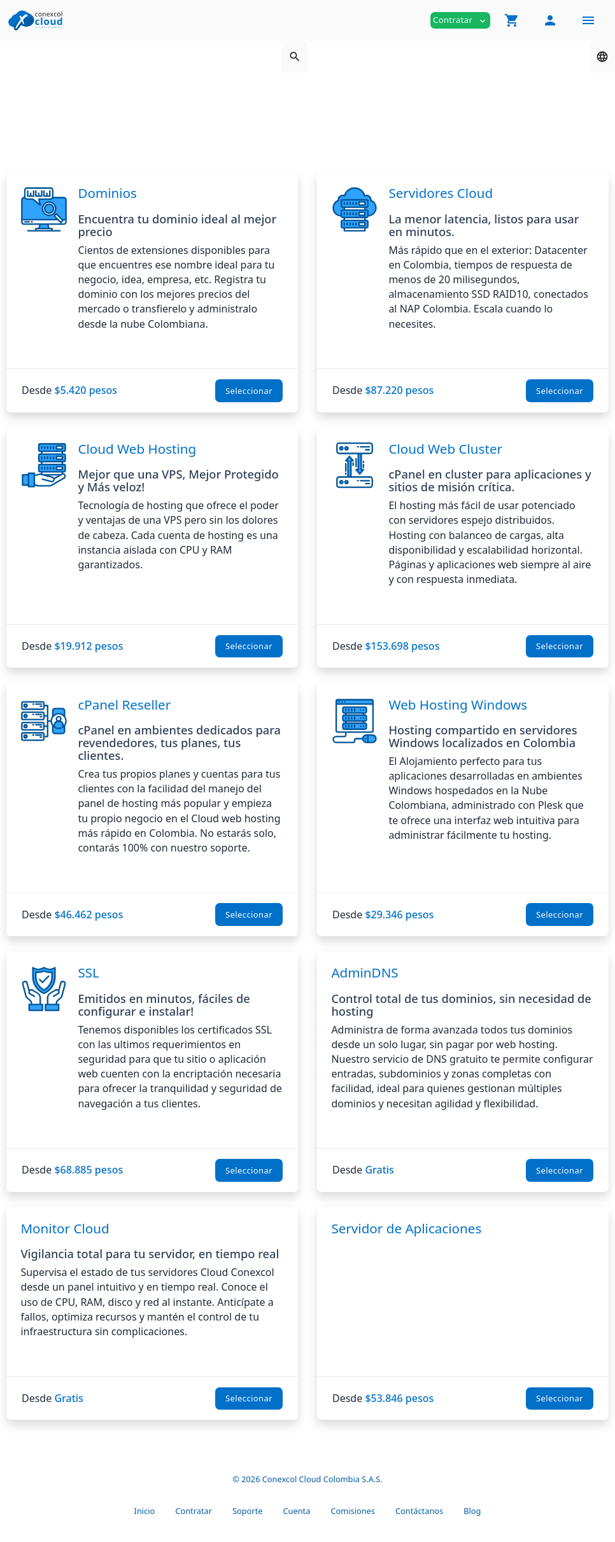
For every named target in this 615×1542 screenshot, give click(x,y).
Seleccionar (248, 390)
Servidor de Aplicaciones (406, 1228)
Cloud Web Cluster (445, 449)
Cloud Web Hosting (137, 449)
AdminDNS (364, 972)
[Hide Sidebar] (588, 20)
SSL (88, 972)
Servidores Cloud (440, 193)
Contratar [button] (460, 20)
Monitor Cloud (64, 1228)
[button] (512, 20)
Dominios (107, 193)
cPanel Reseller (124, 704)
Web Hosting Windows (457, 704)
